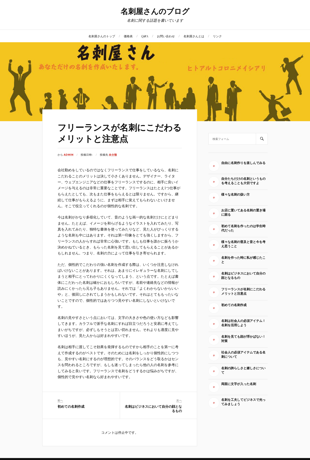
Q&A (144, 36)
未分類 (113, 154)
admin (69, 154)
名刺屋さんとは (193, 36)
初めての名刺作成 (71, 406)
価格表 (128, 36)
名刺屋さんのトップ (101, 36)
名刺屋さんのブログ (155, 11)
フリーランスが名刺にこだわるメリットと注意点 (119, 132)
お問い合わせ (166, 36)
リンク (217, 36)
